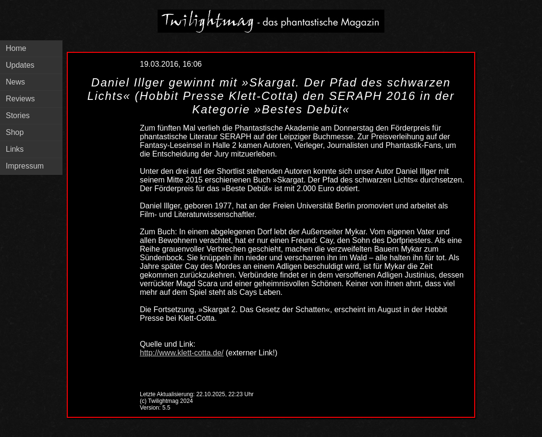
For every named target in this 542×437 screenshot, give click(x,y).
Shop (15, 132)
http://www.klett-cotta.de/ (181, 353)
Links (15, 149)
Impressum (25, 166)
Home (16, 48)
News (15, 82)
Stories (18, 115)
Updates (20, 65)
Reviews (20, 99)
